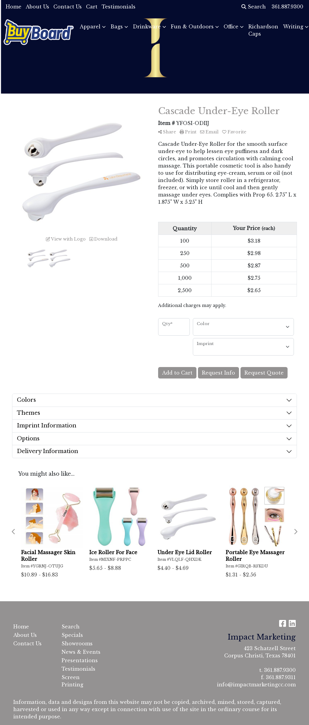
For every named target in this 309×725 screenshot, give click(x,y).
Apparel (90, 27)
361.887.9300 (280, 670)
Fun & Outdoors (192, 27)
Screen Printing (72, 681)
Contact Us (67, 7)
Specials (72, 635)
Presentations (80, 660)
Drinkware (147, 27)
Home (13, 7)
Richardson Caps (263, 30)
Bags (116, 27)
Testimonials (118, 7)
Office (231, 27)
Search (253, 7)
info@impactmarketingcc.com (256, 685)
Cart (91, 7)
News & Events (81, 652)
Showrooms (77, 643)
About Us (37, 7)
